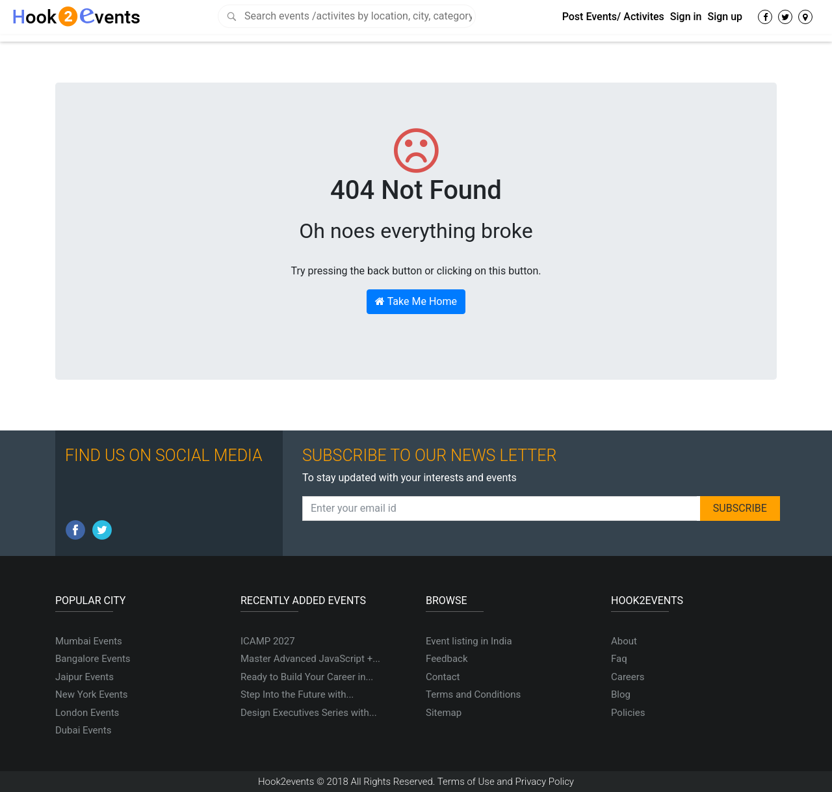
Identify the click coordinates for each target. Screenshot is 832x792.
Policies (628, 713)
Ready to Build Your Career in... (306, 677)
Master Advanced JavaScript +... (310, 659)
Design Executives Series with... (308, 713)
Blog (620, 694)
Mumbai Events (88, 641)
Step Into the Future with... (297, 694)
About (624, 641)
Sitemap (444, 713)
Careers (628, 677)
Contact (443, 677)
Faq (619, 659)
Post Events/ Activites (613, 16)
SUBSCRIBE (740, 508)
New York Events (91, 694)
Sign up (724, 16)
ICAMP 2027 (267, 641)
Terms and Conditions (473, 694)
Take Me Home (416, 301)
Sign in (686, 16)
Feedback (447, 659)
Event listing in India (469, 641)
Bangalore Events (93, 659)
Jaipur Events (84, 677)
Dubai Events (83, 730)
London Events (87, 713)
